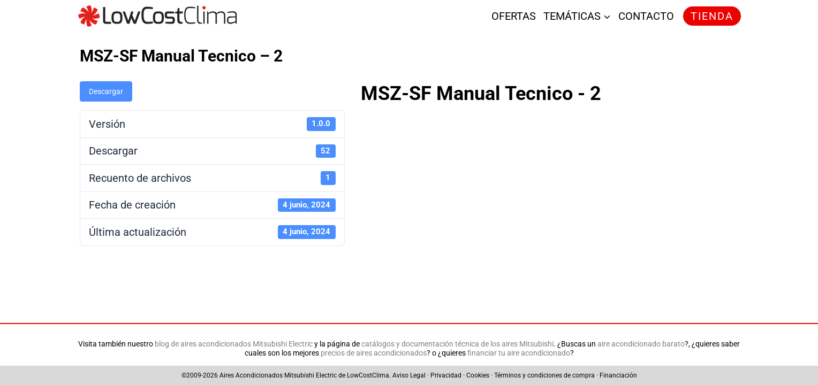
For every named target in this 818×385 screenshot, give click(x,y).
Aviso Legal (409, 375)
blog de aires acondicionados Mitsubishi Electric (234, 344)
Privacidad (445, 375)
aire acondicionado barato (641, 344)
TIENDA (712, 16)
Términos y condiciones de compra (544, 375)
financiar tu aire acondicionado (518, 353)
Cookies (477, 375)
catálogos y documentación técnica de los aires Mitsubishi (457, 344)
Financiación (618, 375)
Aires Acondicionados (251, 375)
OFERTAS (513, 16)
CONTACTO (646, 16)
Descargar (106, 91)
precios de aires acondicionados (374, 353)
